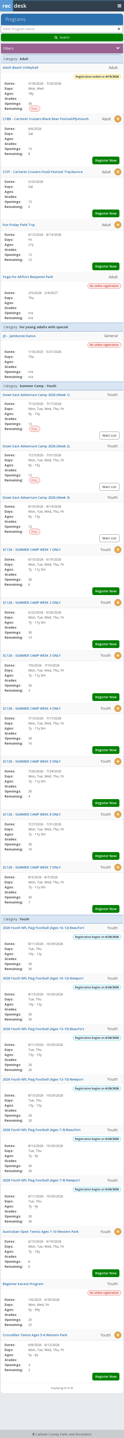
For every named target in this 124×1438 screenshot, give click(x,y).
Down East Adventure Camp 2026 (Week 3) (36, 497)
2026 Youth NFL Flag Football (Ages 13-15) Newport (43, 1079)
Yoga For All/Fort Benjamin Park (28, 277)
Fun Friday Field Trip (19, 225)
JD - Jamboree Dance (19, 336)
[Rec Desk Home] (25, 5)
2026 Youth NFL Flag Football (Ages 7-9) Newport (41, 1180)
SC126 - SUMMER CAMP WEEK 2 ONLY (32, 602)
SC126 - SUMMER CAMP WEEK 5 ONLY (32, 761)
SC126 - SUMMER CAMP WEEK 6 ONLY (32, 814)
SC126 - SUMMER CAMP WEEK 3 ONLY (32, 655)
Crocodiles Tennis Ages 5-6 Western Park (35, 1335)
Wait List (109, 435)
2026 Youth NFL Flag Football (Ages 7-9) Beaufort (42, 1130)
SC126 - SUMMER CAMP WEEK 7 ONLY (32, 867)
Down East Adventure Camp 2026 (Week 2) (36, 446)
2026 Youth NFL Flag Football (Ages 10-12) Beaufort (43, 928)
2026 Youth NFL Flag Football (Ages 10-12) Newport (43, 978)
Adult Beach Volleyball (20, 67)
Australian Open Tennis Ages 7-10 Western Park (41, 1231)
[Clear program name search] (118, 28)
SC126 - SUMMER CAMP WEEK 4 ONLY (32, 708)
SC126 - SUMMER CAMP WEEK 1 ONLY (32, 549)
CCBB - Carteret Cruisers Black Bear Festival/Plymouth (46, 119)
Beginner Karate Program (23, 1284)
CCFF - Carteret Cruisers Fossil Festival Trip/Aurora (43, 172)
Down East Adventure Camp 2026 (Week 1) (36, 395)
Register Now (105, 160)
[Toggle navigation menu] (119, 5)
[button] (117, 118)
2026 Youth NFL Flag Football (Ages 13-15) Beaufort (43, 1029)
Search (61, 37)
